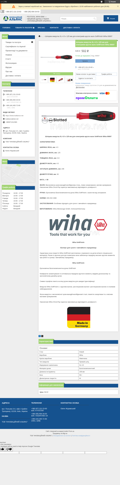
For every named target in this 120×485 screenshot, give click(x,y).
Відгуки (9, 67)
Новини (9, 55)
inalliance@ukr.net (11, 119)
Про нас (41, 28)
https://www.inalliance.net (14, 116)
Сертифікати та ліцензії (15, 46)
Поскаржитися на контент (62, 436)
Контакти (54, 28)
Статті (8, 59)
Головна (6, 28)
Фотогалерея (11, 63)
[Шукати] (94, 19)
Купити (85, 61)
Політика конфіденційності (81, 436)
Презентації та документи (16, 51)
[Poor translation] (9, 449)
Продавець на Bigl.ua (60, 433)
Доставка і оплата (71, 28)
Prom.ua (71, 431)
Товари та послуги (23, 28)
